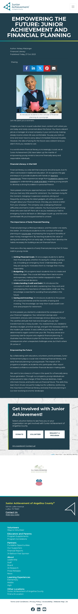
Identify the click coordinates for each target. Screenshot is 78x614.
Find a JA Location (15, 594)
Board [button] (10, 565)
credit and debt (40, 181)
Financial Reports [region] (15, 551)
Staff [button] (9, 562)
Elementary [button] (12, 580)
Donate (19, 434)
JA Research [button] (12, 568)
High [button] (9, 585)
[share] (26, 69)
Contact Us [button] (12, 512)
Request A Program (55, 434)
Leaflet (52, 454)
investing (14, 181)
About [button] (10, 557)
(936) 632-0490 (12, 515)
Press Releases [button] (14, 571)
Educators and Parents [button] (19, 534)
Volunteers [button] (13, 528)
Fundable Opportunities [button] (18, 545)
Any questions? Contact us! (23, 446)
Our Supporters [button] (14, 548)
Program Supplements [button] (17, 536)
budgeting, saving (56, 178)
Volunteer (35, 434)
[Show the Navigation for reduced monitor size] (73, 7)
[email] (53, 69)
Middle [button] (10, 582)
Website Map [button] (59, 602)
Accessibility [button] (47, 602)
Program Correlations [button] (17, 539)
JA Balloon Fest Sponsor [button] (18, 553)
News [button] (9, 573)
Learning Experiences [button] (18, 577)
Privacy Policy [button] (35, 602)
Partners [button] (11, 543)
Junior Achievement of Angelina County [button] (25, 591)
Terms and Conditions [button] (19, 602)
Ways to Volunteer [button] (15, 530)
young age (26, 234)
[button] (33, 609)
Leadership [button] (12, 560)
